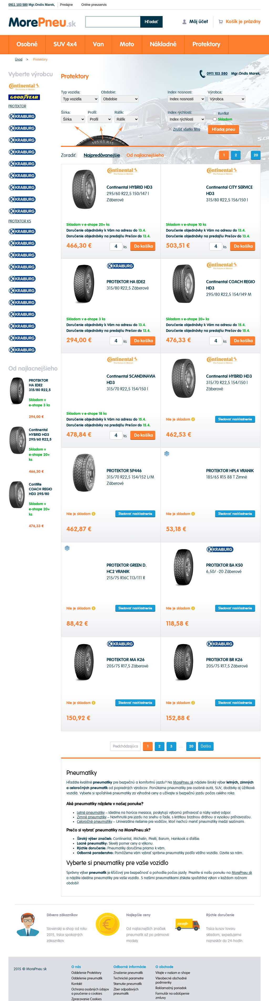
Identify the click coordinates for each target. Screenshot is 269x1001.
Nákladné (163, 44)
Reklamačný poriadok (171, 988)
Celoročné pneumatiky (94, 821)
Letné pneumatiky (91, 812)
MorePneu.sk (183, 782)
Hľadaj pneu (223, 129)
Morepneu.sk (42, 18)
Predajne (66, 5)
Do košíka (143, 245)
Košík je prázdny (239, 22)
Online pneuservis (94, 5)
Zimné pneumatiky (91, 816)
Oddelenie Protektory (86, 972)
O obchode (164, 966)
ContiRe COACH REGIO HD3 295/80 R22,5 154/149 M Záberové (40, 494)
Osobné (27, 44)
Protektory (206, 44)
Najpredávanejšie (102, 155)
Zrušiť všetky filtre (184, 129)
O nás (76, 966)
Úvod (18, 59)
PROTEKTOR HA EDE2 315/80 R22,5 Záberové (40, 387)
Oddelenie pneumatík (86, 978)
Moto (127, 44)
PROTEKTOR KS (19, 221)
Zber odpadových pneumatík (125, 991)
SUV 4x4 (65, 44)
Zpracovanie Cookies (86, 999)
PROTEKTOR (17, 106)
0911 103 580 (18, 5)
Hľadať (151, 21)
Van (98, 44)
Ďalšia (206, 746)
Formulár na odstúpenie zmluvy (172, 995)
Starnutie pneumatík (127, 984)
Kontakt (76, 984)
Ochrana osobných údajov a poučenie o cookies (90, 991)
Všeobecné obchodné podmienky (171, 980)
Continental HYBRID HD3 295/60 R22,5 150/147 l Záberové (40, 439)
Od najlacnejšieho (145, 155)
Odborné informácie (129, 966)
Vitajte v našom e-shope (173, 972)
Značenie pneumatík (128, 972)
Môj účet (195, 22)
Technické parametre (128, 978)
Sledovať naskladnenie (235, 419)
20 (256, 154)
